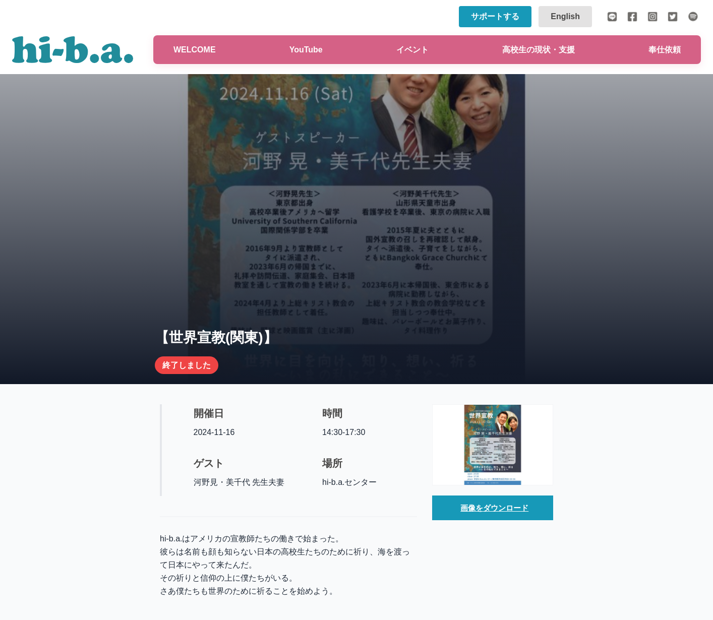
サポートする (495, 16)
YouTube (306, 49)
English (565, 16)
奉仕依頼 (664, 49)
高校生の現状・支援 (538, 49)
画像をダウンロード (494, 508)
